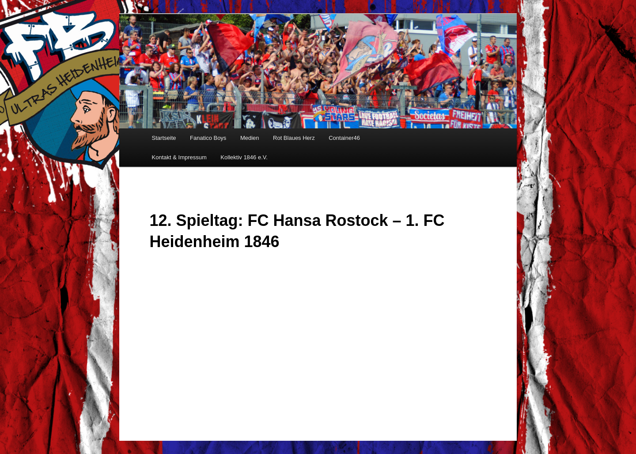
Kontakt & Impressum (179, 157)
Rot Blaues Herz (294, 138)
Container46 (344, 138)
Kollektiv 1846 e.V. (243, 157)
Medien (249, 138)
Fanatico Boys (208, 138)
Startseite (164, 138)
